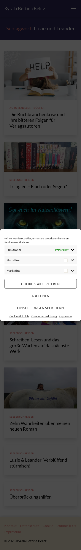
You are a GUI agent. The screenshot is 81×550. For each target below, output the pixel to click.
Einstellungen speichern (40, 308)
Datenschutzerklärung (44, 316)
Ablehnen (40, 296)
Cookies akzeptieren (40, 284)
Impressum (65, 316)
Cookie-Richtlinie (19, 316)
